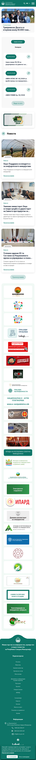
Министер (18, 665)
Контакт (18, 704)
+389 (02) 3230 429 (18, 731)
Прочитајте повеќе (8, 753)
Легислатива (18, 674)
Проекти (18, 686)
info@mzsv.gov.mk (18, 734)
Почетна (18, 662)
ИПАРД (18, 692)
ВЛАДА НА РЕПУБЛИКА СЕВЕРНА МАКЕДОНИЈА (18, 452)
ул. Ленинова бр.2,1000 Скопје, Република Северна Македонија (18, 724)
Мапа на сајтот (18, 707)
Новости (5, 160)
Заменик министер (18, 668)
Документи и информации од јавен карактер (18, 679)
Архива (18, 713)
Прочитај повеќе (8, 176)
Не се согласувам (24, 757)
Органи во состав (18, 671)
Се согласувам (12, 756)
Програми (18, 683)
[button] (13, 20)
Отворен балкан (18, 689)
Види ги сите (18, 103)
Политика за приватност (18, 710)
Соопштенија (18, 698)
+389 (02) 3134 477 (18, 728)
